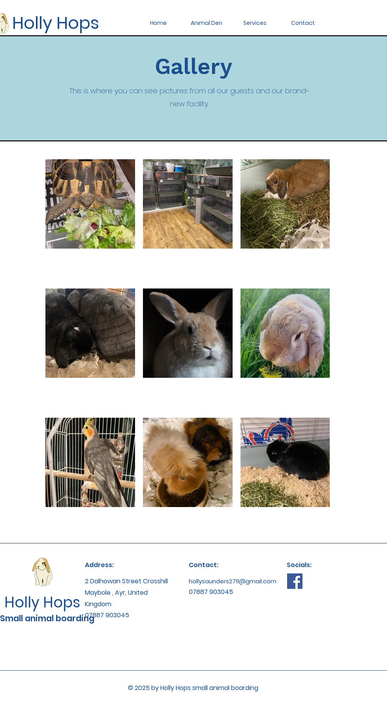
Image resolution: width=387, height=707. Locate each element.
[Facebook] (294, 581)
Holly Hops (55, 23)
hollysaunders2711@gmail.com (232, 581)
